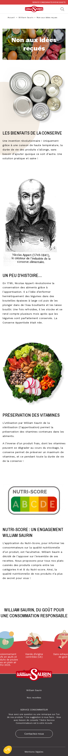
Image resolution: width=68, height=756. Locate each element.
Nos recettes (34, 697)
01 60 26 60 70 (60, 2)
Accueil (11, 17)
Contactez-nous (34, 733)
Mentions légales (34, 752)
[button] (7, 749)
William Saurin (25, 17)
